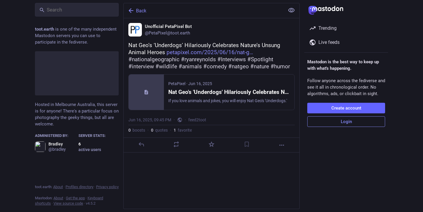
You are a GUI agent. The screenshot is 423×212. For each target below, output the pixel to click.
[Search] (77, 9)
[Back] (203, 10)
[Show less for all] (291, 10)
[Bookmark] (246, 144)
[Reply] (141, 144)
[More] (281, 145)
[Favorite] (211, 144)
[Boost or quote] (176, 144)
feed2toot (197, 119)
